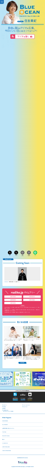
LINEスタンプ (35, 255)
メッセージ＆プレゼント (26, 405)
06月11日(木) (13, 303)
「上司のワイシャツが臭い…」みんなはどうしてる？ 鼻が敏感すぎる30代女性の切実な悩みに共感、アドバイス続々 (13, 339)
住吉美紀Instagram (29, 255)
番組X (10, 255)
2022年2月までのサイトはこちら (22, 457)
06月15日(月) (13, 300)
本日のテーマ (5, 405)
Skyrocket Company (5, 435)
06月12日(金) (32, 300)
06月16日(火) (32, 296)
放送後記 (4, 406)
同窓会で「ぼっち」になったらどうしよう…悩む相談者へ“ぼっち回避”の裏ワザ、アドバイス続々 (32, 339)
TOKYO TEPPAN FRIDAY (6, 450)
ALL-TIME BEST (5, 424)
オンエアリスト (25, 406)
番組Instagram (22, 255)
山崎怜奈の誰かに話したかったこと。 (8, 428)
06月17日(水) (13, 296)
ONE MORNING (5, 420)
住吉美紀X (16, 255)
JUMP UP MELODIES (6, 446)
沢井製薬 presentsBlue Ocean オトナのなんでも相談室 (8, 411)
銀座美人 (4, 408)
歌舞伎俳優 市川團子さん (22, 274)
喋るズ (3, 439)
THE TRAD (4, 432)
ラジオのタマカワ (5, 443)
